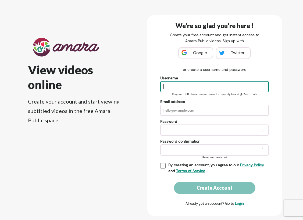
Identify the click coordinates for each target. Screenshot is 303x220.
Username (169, 78)
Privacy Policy (252, 165)
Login (239, 203)
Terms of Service (190, 170)
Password (168, 121)
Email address (172, 101)
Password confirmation (180, 141)
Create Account (215, 188)
